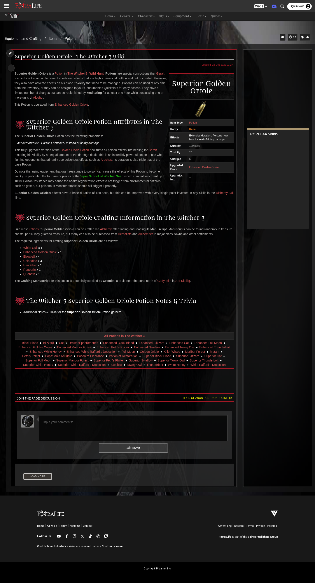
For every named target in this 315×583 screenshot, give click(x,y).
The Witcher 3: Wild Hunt (87, 73)
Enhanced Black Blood (118, 343)
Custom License (112, 546)
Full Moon (128, 351)
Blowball (30, 256)
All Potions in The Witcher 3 (124, 336)
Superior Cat (212, 356)
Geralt (20, 78)
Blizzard (48, 343)
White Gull (32, 248)
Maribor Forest (195, 351)
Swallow (116, 365)
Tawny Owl (134, 365)
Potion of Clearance (90, 356)
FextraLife (225, 536)
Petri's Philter (31, 356)
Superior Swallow (140, 360)
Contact (88, 525)
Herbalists (138, 234)
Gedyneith (166, 281)
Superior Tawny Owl (170, 360)
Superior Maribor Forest (72, 360)
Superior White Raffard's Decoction (81, 365)
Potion (191, 122)
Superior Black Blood (156, 356)
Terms (250, 525)
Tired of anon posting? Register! (205, 398)
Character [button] (146, 16)
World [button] (201, 16)
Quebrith (31, 274)
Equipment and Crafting (23, 38)
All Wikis (52, 525)
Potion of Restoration (123, 356)
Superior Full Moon (38, 360)
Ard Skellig (184, 281)
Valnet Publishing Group (263, 536)
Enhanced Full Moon (208, 343)
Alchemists (159, 234)
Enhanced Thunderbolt (214, 347)
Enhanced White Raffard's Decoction (91, 351)
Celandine (31, 261)
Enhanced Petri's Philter (112, 347)
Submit (133, 448)
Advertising (225, 525)
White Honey (176, 365)
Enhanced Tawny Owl (179, 347)
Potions (70, 38)
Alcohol (65, 97)
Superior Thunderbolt (203, 360)
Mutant (214, 351)
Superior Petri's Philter (108, 360)
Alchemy (107, 229)
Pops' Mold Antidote (58, 356)
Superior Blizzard (187, 356)
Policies (272, 525)
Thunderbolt (154, 365)
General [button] (127, 16)
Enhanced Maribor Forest (74, 347)
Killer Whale (171, 351)
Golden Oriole (149, 351)
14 (292, 37)
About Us (75, 525)
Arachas (115, 159)
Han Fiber (31, 265)
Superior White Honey (38, 365)
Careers (239, 525)
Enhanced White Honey (45, 351)
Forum (63, 525)
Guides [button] (217, 16)
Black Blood (30, 343)
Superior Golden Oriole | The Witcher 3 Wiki (70, 56)
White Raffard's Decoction (207, 365)
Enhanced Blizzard (151, 343)
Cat (61, 343)
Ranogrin (31, 269)
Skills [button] (164, 16)
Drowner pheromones (83, 343)
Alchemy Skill (223, 193)
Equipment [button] (182, 16)
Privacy (260, 525)
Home (40, 525)
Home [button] (110, 16)
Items (53, 38)
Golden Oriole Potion (76, 150)
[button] (261, 6)
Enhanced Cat (179, 343)
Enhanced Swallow (147, 347)
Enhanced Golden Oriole (202, 167)
